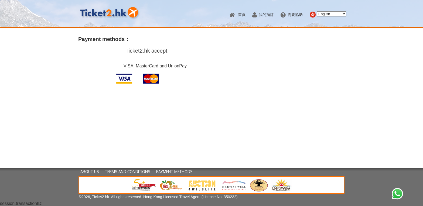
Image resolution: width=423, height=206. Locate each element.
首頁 (237, 15)
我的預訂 (263, 15)
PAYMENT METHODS (174, 171)
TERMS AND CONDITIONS (127, 171)
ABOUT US (89, 171)
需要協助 (292, 15)
